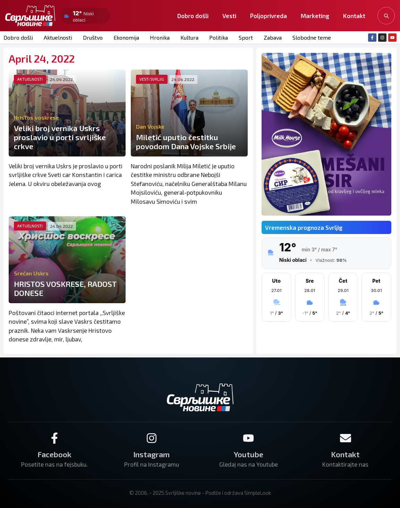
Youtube (248, 454)
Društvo (93, 37)
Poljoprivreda (268, 15)
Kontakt (354, 15)
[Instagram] (151, 438)
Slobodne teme (311, 37)
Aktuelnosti (58, 37)
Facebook (54, 454)
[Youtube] (248, 438)
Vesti (229, 15)
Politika (218, 37)
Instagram (151, 454)
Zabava (273, 37)
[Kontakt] (345, 438)
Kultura (189, 37)
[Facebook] (54, 438)
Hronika (160, 37)
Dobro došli (192, 15)
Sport (246, 37)
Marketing (315, 15)
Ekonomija (126, 37)
